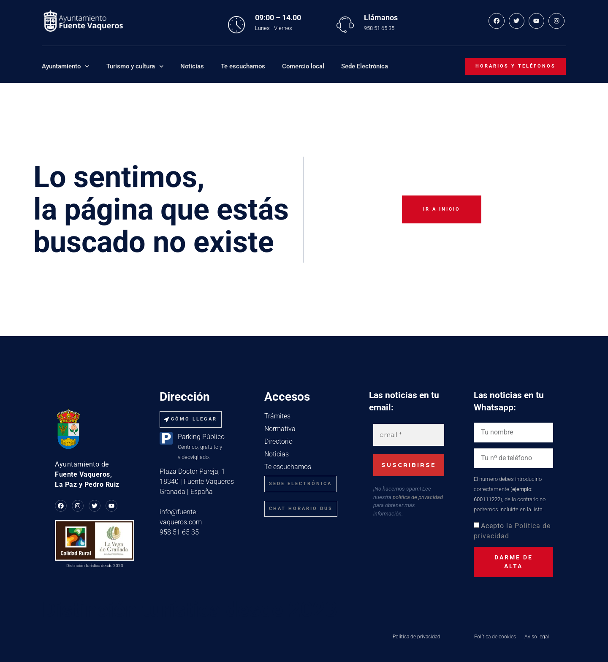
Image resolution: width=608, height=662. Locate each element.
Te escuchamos (243, 66)
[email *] (408, 435)
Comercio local (303, 66)
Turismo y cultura (135, 66)
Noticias (192, 66)
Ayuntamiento (66, 66)
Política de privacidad (416, 637)
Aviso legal (536, 637)
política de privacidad (418, 497)
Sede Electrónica (364, 66)
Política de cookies (495, 637)
